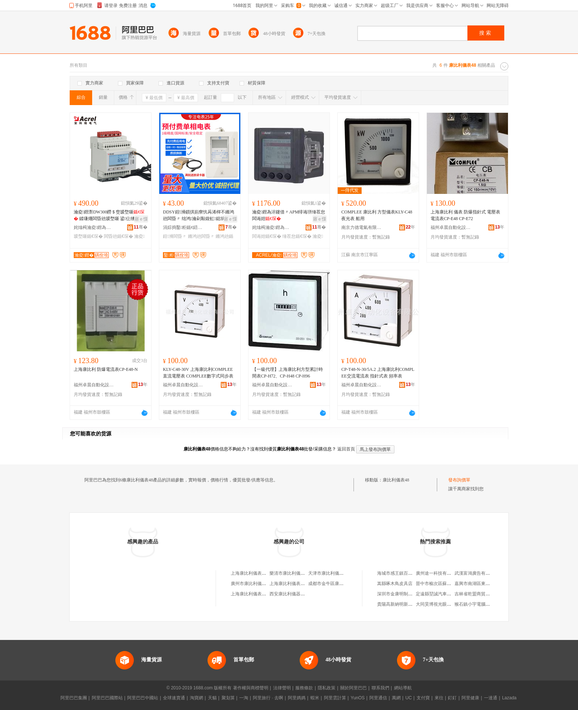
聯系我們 (380, 687)
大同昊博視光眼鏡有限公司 (442, 604)
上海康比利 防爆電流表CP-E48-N (106, 369)
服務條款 (304, 687)
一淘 (243, 697)
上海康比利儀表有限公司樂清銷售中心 (307, 583)
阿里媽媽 (297, 697)
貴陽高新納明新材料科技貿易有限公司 (414, 604)
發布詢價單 (459, 480)
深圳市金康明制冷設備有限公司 (408, 593)
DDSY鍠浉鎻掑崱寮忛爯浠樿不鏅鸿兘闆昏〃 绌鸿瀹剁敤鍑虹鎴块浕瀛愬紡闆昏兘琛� (198, 215)
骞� (140, 227)
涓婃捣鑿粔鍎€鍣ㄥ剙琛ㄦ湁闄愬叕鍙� (183, 227)
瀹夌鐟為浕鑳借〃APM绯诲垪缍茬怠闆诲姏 (288, 215)
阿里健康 (470, 697)
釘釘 (452, 697)
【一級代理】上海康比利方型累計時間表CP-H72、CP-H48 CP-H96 (287, 373)
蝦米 (314, 697)
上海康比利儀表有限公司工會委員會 (266, 593)
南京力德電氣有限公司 (361, 227)
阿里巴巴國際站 (107, 697)
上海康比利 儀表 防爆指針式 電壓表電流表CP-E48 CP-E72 (465, 215)
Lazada (509, 697)
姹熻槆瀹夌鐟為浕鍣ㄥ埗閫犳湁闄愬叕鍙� (94, 227)
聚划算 (228, 697)
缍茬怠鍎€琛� (296, 236)
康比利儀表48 (396, 480)
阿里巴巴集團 (73, 697)
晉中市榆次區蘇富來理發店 (442, 583)
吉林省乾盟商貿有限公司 (479, 593)
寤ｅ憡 (141, 219)
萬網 (396, 697)
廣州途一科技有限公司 (438, 573)
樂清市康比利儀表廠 (289, 573)
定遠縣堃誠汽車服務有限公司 (444, 593)
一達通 (490, 697)
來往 (439, 697)
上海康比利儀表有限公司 (255, 573)
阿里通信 (378, 697)
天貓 (212, 697)
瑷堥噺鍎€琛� (88, 236)
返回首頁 (346, 449)
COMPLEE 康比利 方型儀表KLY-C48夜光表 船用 (376, 215)
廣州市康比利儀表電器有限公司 (262, 583)
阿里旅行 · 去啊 (268, 697)
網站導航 (403, 687)
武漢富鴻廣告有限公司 (477, 573)
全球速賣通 (174, 697)
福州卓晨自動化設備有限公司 (451, 227)
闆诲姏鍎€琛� (266, 236)
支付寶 (423, 697)
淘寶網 (196, 697)
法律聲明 (282, 687)
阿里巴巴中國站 (142, 697)
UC (408, 697)
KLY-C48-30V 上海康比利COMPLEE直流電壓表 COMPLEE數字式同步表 (198, 373)
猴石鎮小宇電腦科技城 (477, 604)
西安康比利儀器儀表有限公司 (298, 593)
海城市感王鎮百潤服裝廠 (401, 573)
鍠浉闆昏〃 (175, 236)
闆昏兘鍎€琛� (118, 236)
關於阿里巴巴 (353, 687)
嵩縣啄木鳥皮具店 (394, 583)
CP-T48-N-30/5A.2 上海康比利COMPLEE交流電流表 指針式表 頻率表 (377, 373)
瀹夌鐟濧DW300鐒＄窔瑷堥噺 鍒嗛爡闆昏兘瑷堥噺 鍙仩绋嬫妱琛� (109, 215)
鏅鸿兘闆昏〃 (201, 236)
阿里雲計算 (335, 697)
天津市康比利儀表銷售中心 (334, 573)
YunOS (358, 697)
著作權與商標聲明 (250, 687)
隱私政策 (326, 687)
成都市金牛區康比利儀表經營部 (339, 583)
